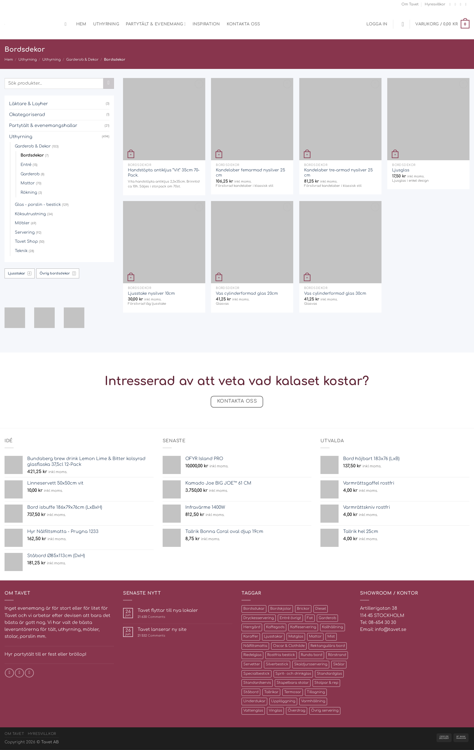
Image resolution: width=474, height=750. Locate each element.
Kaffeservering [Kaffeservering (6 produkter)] (303, 627)
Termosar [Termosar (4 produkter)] (292, 692)
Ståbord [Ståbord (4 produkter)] (250, 692)
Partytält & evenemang (156, 24)
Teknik (21, 250)
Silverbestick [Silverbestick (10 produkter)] (277, 664)
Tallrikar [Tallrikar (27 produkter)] (271, 692)
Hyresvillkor (435, 4)
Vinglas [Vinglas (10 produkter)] (275, 711)
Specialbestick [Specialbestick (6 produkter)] (256, 674)
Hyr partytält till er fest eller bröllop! (45, 654)
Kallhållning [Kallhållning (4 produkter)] (332, 627)
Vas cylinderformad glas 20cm (247, 293)
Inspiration (206, 24)
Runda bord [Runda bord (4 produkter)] (311, 655)
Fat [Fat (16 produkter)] (310, 618)
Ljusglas (400, 170)
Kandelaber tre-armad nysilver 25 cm (338, 172)
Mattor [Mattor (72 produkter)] (315, 636)
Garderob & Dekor (82, 60)
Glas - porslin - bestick (38, 204)
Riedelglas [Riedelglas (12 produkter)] (252, 655)
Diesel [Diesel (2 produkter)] (320, 609)
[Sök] (67, 24)
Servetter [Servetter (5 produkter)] (251, 664)
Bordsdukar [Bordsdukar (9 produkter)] (254, 609)
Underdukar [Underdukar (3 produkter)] (254, 701)
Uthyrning (106, 24)
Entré (26, 164)
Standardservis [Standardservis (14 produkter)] (257, 683)
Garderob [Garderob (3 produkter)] (327, 618)
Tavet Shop (26, 241)
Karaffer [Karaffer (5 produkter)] (250, 636)
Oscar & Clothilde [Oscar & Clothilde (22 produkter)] (289, 646)
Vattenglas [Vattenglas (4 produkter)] (253, 711)
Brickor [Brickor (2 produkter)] (303, 609)
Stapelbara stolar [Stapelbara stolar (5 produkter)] (293, 683)
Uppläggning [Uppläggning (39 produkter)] (283, 701)
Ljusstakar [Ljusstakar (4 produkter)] (273, 636)
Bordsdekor (32, 155)
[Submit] (108, 83)
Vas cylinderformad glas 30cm (335, 293)
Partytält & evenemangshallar (43, 125)
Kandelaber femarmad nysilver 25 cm (250, 172)
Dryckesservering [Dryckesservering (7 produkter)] (258, 618)
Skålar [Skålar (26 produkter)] (339, 664)
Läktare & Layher (28, 103)
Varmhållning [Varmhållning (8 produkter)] (313, 701)
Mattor (28, 183)
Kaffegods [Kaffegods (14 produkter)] (275, 627)
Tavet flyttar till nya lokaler (168, 610)
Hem (81, 24)
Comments (151, 617)
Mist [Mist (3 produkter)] (331, 636)
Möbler (22, 223)
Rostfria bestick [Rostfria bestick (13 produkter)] (281, 655)
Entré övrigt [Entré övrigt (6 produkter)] (290, 618)
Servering (25, 232)
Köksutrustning (30, 214)
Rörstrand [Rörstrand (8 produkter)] (337, 655)
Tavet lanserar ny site (162, 629)
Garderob (30, 174)
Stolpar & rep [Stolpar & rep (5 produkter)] (326, 683)
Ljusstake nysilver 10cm (151, 293)
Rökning (29, 192)
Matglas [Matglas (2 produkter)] (295, 636)
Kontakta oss (243, 24)
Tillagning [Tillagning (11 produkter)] (316, 692)
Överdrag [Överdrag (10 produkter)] (296, 711)
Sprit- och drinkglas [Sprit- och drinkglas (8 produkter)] (293, 674)
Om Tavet (410, 4)
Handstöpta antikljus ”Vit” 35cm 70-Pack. (164, 172)
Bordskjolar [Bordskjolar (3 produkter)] (280, 609)
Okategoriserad (27, 114)
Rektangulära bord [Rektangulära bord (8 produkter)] (327, 646)
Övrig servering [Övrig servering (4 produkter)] (325, 711)
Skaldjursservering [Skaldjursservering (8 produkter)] (310, 664)
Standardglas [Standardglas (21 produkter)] (329, 674)
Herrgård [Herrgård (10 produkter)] (251, 627)
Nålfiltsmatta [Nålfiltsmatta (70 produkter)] (255, 646)
